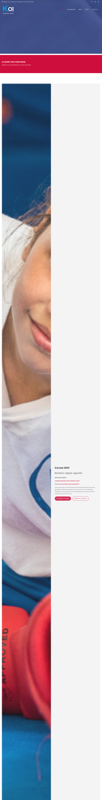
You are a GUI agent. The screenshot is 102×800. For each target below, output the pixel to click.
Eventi (87, 9)
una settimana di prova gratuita (69, 487)
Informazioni (71, 9)
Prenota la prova (80, 501)
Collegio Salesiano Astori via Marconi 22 (67, 484)
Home (62, 9)
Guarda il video (63, 501)
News (80, 9)
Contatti (95, 9)
